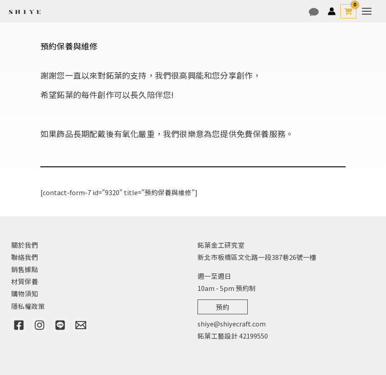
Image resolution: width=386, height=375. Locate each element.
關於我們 (24, 245)
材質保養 (24, 281)
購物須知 (24, 293)
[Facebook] (18, 325)
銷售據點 (24, 269)
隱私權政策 (28, 306)
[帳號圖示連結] (332, 11)
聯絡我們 (24, 257)
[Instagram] (39, 325)
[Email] (80, 325)
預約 (222, 307)
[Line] (60, 325)
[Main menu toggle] (366, 11)
